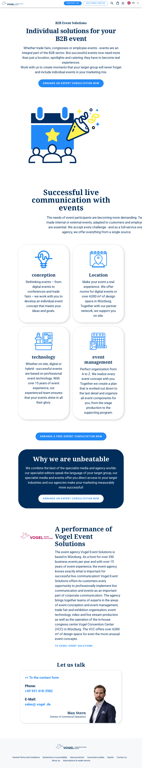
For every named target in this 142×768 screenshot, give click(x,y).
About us (56, 760)
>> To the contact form (42, 677)
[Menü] (123, 3)
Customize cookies (95, 757)
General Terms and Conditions (26, 757)
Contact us (72, 3)
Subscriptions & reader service (76, 760)
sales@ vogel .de (38, 704)
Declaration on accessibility (55, 757)
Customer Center (95, 3)
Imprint (110, 757)
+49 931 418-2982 (39, 691)
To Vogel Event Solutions (74, 645)
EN (131, 3)
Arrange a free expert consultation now (71, 436)
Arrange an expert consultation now (71, 83)
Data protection (77, 757)
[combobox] (133, 3)
